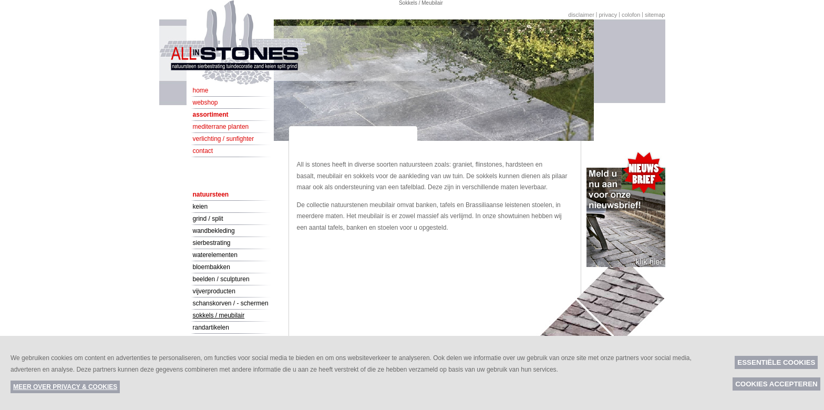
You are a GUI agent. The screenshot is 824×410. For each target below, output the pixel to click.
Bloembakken (211, 267)
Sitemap (655, 15)
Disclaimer (581, 15)
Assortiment (211, 114)
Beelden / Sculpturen (221, 279)
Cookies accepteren (776, 384)
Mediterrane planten (221, 126)
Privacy (608, 15)
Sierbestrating (212, 243)
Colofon (631, 15)
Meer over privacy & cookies (65, 387)
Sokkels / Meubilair (219, 315)
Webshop (205, 102)
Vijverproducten (214, 291)
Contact (203, 151)
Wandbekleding (214, 230)
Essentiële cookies (776, 362)
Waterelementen (215, 255)
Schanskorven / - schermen (231, 303)
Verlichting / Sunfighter (223, 138)
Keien (200, 206)
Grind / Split (208, 218)
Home (201, 90)
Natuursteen (211, 194)
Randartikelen (211, 327)
